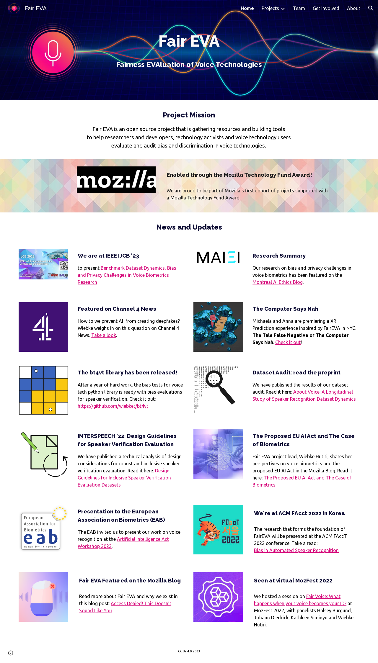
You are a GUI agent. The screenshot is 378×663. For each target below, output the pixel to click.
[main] (189, 50)
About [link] (353, 8)
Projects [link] (270, 8)
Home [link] (247, 8)
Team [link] (299, 8)
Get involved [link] (326, 8)
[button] (371, 8)
